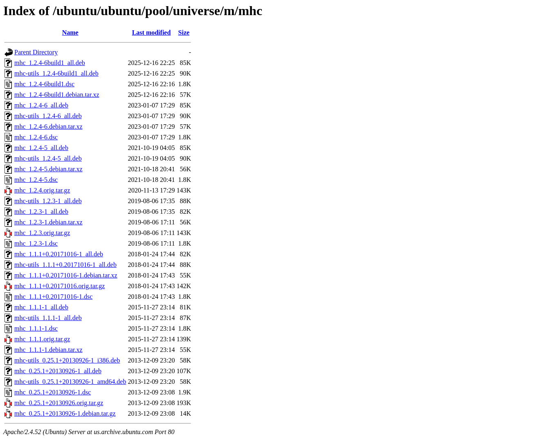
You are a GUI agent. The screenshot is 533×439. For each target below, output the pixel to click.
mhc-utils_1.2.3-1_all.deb (48, 200)
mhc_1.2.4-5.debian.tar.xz (48, 169)
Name (70, 32)
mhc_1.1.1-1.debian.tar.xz (48, 349)
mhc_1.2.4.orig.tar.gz (42, 190)
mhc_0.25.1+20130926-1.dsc (52, 392)
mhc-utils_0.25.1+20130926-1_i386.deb (67, 360)
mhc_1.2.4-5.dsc (36, 179)
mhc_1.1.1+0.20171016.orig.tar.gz (59, 285)
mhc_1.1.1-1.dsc (36, 328)
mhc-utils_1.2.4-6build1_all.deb (56, 73)
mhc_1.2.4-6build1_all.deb (49, 62)
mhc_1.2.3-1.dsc (36, 243)
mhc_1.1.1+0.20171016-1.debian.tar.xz (65, 275)
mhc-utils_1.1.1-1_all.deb (48, 317)
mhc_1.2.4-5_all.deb (41, 147)
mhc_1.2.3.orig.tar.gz (42, 232)
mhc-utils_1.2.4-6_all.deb (48, 115)
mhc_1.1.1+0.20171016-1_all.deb (58, 254)
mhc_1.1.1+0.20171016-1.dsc (53, 296)
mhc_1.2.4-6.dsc (36, 137)
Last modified (151, 32)
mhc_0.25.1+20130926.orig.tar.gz (58, 402)
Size (184, 32)
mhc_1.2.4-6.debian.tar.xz (48, 126)
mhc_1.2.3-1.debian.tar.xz (48, 222)
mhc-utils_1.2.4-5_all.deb (48, 158)
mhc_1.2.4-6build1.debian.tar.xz (56, 94)
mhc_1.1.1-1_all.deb (41, 307)
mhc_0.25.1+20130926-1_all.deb (57, 370)
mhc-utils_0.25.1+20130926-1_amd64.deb (70, 381)
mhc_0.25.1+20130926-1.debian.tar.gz (65, 413)
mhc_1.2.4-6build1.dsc (44, 84)
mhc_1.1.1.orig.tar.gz (42, 339)
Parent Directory (36, 52)
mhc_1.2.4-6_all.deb (41, 105)
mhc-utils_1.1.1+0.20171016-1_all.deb (65, 264)
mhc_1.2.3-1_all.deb (41, 211)
